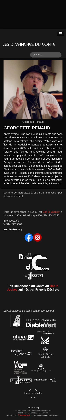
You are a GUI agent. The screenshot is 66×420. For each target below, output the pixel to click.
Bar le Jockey (51, 211)
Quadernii (24, 415)
